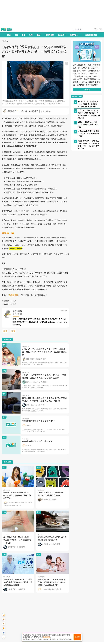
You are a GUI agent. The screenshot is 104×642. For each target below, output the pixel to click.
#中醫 (13, 331)
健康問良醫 (50, 35)
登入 (101, 29)
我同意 (77, 637)
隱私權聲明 (46, 637)
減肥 (16, 35)
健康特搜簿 (11, 111)
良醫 (3, 41)
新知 (30, 35)
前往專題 (87, 89)
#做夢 (5, 331)
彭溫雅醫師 (33, 111)
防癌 (9, 35)
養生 (23, 35)
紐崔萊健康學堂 (91, 35)
